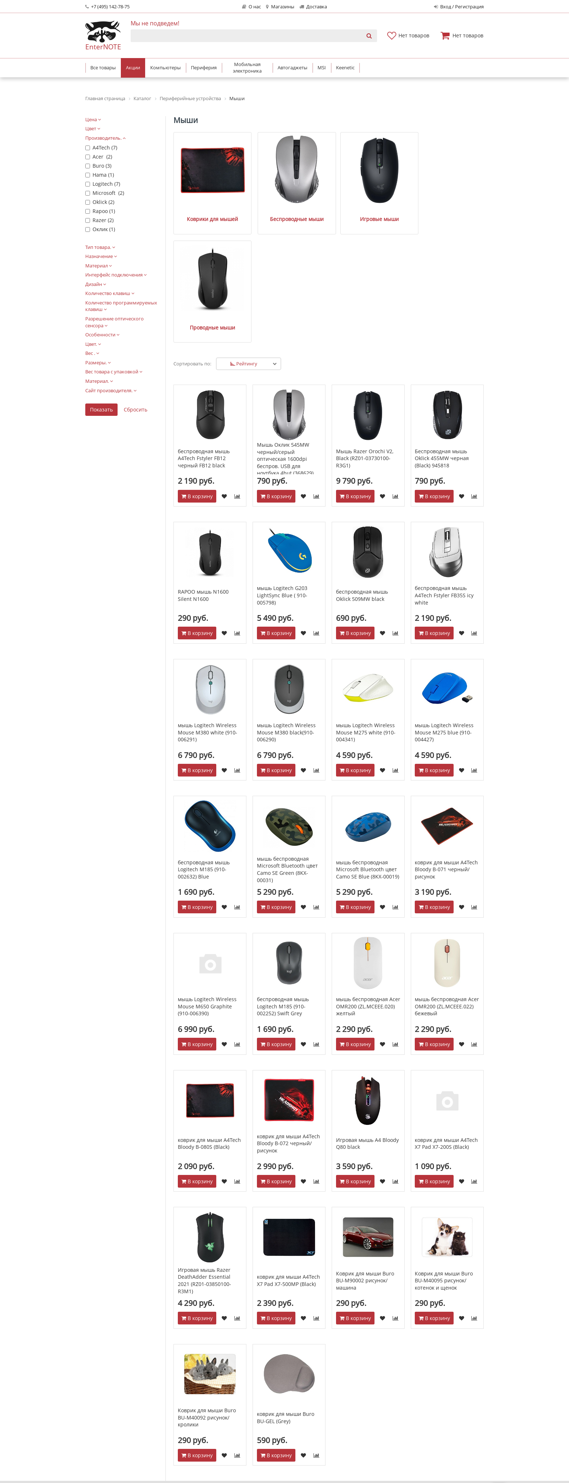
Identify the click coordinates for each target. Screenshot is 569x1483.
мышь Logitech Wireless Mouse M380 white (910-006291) (207, 604)
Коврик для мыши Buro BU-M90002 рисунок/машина (365, 1152)
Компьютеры (420, 1383)
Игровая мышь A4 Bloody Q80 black (367, 1015)
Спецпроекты (262, 1411)
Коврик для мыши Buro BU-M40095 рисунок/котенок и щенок (444, 1152)
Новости (255, 1401)
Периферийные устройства (438, 1392)
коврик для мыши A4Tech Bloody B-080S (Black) (209, 1015)
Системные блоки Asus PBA (438, 1429)
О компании (260, 1383)
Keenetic (414, 1447)
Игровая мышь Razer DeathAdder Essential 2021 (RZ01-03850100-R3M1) (204, 1152)
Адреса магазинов (267, 1392)
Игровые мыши (328, 198)
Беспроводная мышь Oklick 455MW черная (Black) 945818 (442, 330)
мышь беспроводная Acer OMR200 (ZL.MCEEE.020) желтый (368, 878)
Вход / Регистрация (459, 7)
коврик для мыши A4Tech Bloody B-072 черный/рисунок (288, 1015)
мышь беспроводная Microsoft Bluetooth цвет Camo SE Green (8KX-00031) (287, 742)
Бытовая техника (425, 1411)
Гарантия (336, 1401)
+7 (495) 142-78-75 (107, 7)
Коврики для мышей (202, 198)
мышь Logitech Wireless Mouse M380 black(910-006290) (286, 604)
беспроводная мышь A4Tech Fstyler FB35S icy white (444, 467)
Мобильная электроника (435, 1401)
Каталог (415, 1371)
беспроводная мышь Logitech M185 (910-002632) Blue (204, 741)
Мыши (185, 120)
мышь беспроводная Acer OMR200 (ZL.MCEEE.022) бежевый (447, 878)
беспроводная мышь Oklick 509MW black (362, 467)
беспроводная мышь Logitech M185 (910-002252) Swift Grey (283, 878)
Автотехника (419, 1420)
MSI (408, 1438)
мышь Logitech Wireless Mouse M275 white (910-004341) (366, 604)
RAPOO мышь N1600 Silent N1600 (203, 467)
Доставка (313, 7)
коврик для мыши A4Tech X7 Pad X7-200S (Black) (446, 1015)
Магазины (280, 7)
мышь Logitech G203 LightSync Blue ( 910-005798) (282, 467)
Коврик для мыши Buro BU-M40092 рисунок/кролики (207, 1289)
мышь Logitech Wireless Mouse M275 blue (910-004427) (444, 604)
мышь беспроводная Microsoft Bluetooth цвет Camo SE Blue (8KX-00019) (367, 741)
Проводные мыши (391, 198)
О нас (251, 7)
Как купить (338, 1383)
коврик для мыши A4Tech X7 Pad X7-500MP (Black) (288, 1153)
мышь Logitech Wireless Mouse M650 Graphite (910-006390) (207, 878)
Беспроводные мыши (265, 198)
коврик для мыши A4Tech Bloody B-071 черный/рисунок (446, 741)
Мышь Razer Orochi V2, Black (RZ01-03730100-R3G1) (364, 330)
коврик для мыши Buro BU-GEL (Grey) (285, 1290)
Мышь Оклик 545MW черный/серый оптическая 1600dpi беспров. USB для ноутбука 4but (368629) (285, 331)
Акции (332, 1411)
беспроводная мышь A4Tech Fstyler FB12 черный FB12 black (204, 330)
